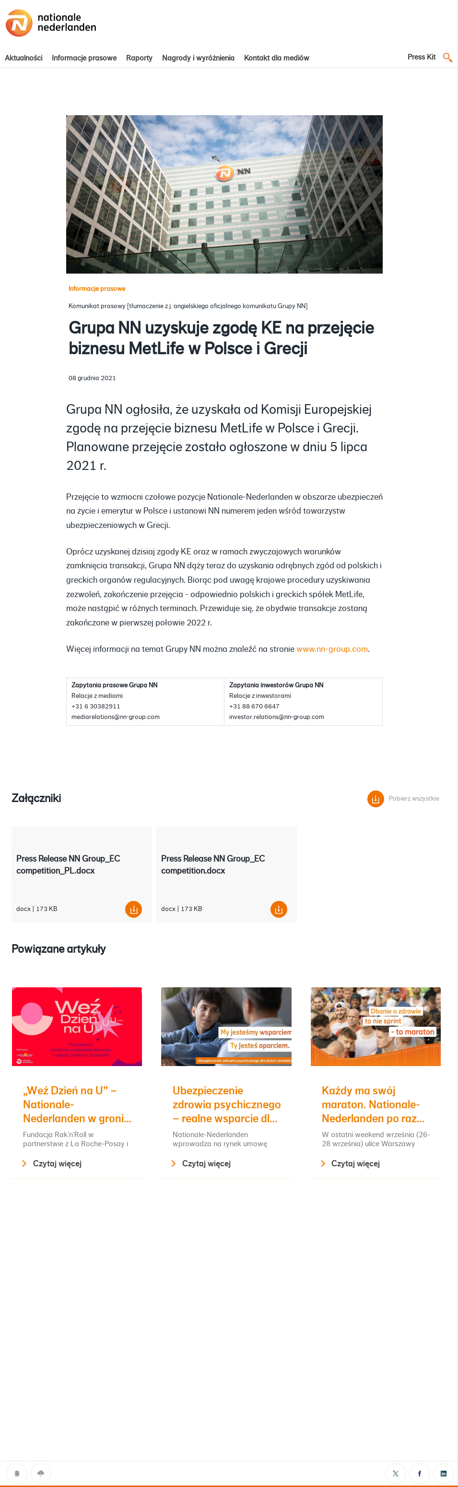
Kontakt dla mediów (276, 58)
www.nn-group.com (332, 649)
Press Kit (421, 57)
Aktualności (23, 58)
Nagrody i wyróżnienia (198, 58)
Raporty (139, 58)
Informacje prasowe (84, 58)
